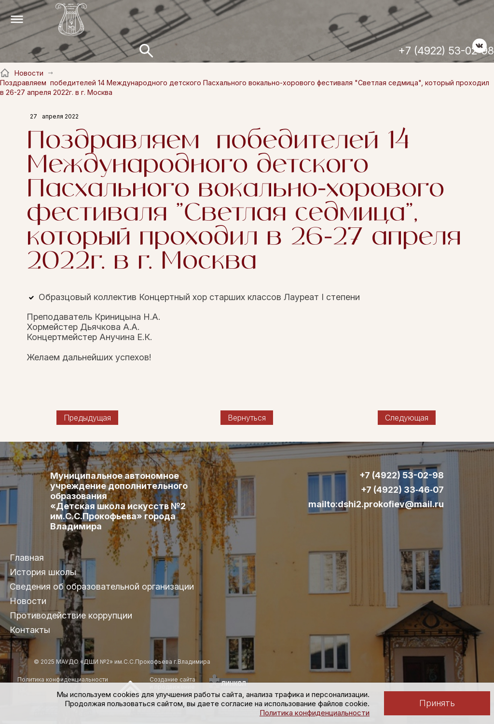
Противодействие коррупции (71, 615)
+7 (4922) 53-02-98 (446, 50)
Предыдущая (87, 417)
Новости (28, 601)
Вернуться (247, 417)
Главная (27, 558)
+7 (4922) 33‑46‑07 (402, 490)
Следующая (406, 417)
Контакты (30, 630)
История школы (43, 572)
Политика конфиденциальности (315, 712)
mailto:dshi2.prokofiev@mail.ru (376, 504)
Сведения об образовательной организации (102, 586)
